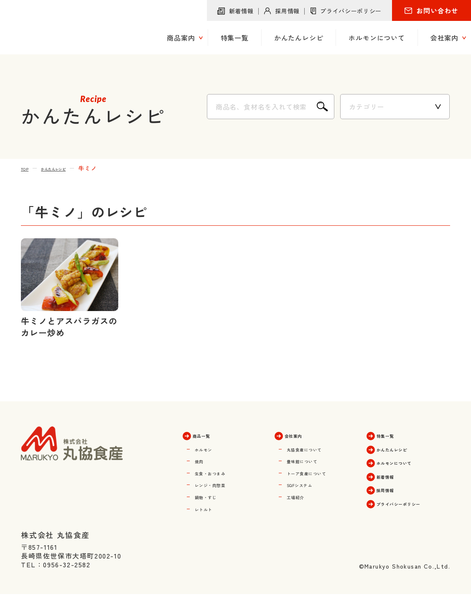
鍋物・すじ (212, 495)
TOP (27, 168)
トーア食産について (318, 472)
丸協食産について (315, 448)
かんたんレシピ (67, 168)
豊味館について (311, 460)
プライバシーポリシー (351, 11)
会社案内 (301, 435)
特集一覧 (393, 435)
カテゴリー (366, 107)
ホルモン (209, 448)
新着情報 (241, 11)
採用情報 (287, 11)
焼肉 (202, 460)
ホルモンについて (407, 462)
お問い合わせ (437, 10)
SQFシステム (308, 483)
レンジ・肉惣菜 (219, 483)
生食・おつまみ (219, 472)
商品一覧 (209, 435)
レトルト (209, 507)
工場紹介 (301, 495)
